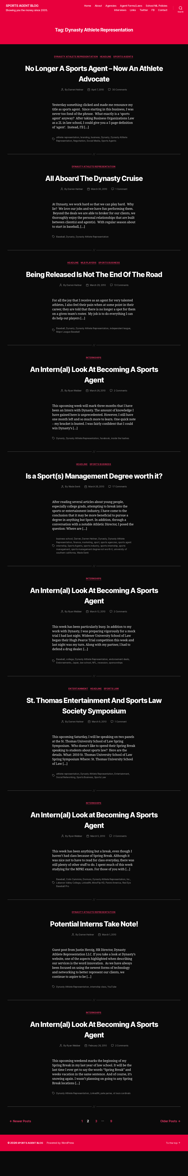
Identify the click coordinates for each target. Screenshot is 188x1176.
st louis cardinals (123, 1118)
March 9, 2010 (99, 746)
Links (133, 10)
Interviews (120, 10)
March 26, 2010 (98, 403)
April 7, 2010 (97, 90)
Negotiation (80, 141)
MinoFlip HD (99, 907)
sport (97, 565)
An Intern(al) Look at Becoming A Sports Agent (94, 844)
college (70, 683)
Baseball (60, 237)
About (98, 5)
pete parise (108, 1118)
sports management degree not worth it (93, 572)
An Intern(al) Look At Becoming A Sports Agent (94, 386)
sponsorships (117, 686)
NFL (95, 686)
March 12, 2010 (98, 635)
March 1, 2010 (109, 959)
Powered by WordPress (62, 1167)
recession (103, 686)
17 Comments (120, 510)
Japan (76, 686)
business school (64, 562)
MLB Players (89, 264)
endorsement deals (121, 683)
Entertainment (77, 713)
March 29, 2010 (98, 297)
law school (86, 686)
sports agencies (110, 565)
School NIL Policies (156, 5)
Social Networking (65, 801)
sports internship (110, 569)
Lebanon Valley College (68, 907)
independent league (121, 340)
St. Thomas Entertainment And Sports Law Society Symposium (94, 729)
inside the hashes (121, 450)
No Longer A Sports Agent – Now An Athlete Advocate (94, 73)
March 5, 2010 (98, 860)
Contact (162, 10)
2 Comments (121, 403)
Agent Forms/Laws (131, 5)
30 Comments (120, 90)
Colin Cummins (74, 904)
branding (86, 138)
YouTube (113, 1011)
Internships (94, 370)
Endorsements (64, 686)
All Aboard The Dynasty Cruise (94, 178)
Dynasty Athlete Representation (75, 57)
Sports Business (111, 264)
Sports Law (113, 713)
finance (78, 565)
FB (153, 10)
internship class (99, 1011)
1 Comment (122, 190)
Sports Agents (125, 57)
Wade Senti (73, 510)
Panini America (114, 907)
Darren (77, 562)
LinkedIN (87, 907)
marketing (88, 565)
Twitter (144, 10)
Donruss (87, 904)
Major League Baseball (68, 343)
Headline (106, 57)
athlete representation (68, 138)
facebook (106, 450)
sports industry (92, 569)
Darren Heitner (75, 90)
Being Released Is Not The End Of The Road (94, 280)
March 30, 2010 (99, 190)
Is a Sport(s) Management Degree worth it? (94, 493)
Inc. (130, 904)
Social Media (94, 141)
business (96, 138)
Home (87, 5)
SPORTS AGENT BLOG (23, 6)
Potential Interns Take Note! (94, 948)
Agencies (110, 5)
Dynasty (106, 138)
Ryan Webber (74, 403)
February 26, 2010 (97, 1071)
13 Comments (122, 297)
